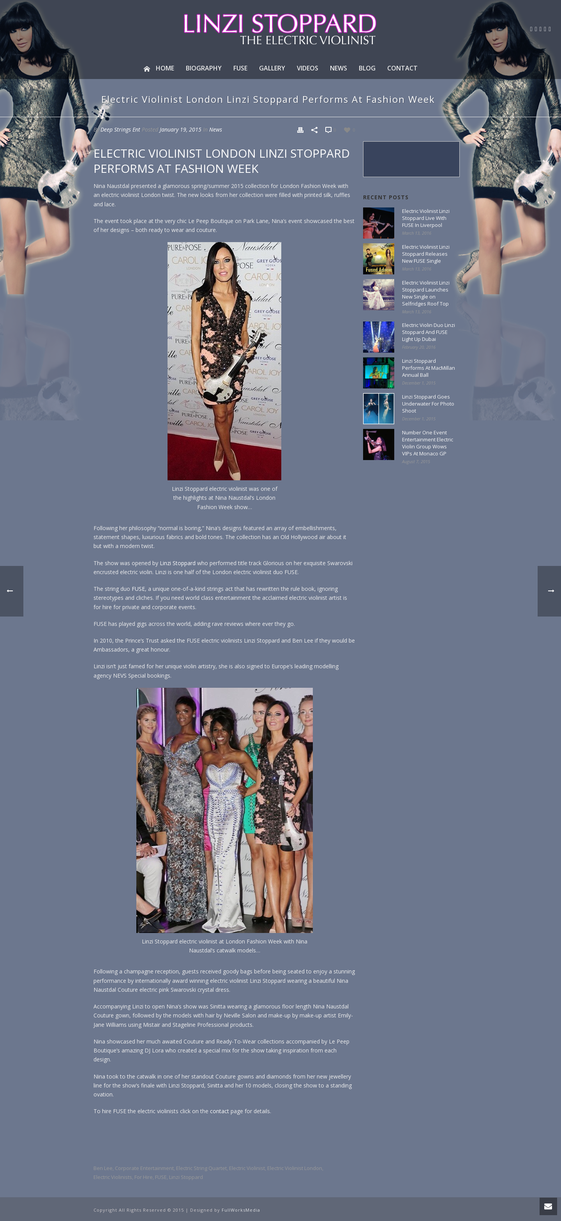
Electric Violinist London (294, 1168)
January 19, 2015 (180, 129)
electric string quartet (201, 1168)
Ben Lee (103, 1168)
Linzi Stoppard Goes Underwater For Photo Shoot (428, 403)
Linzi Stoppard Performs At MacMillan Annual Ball (428, 367)
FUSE (138, 588)
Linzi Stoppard (178, 563)
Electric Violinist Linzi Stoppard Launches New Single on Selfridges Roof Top (426, 293)
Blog (367, 68)
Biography (204, 68)
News (338, 68)
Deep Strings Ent (120, 129)
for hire (143, 1177)
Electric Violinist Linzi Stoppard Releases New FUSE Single (426, 253)
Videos (307, 68)
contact (219, 1111)
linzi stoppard (186, 1177)
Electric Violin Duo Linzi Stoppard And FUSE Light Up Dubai (428, 332)
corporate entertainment (144, 1168)
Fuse (240, 68)
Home (159, 68)
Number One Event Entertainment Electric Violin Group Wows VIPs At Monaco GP (427, 443)
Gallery (272, 68)
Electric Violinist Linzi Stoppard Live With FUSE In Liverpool (426, 217)
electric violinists (113, 1177)
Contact (402, 68)
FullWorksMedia (241, 1210)
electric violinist (247, 1168)
